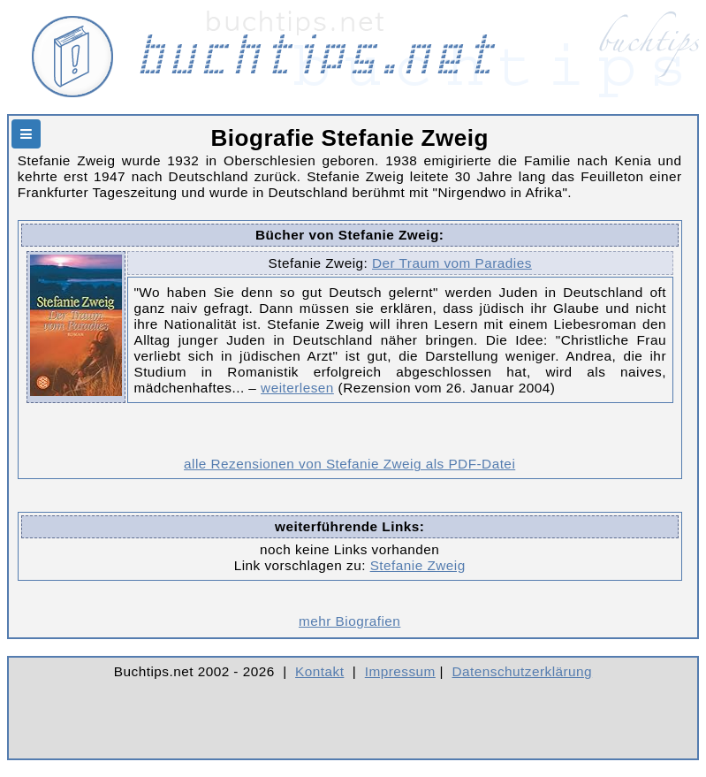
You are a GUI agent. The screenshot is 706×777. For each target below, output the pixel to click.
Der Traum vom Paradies (452, 262)
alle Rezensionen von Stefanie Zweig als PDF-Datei (349, 463)
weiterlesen (297, 387)
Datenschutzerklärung (522, 671)
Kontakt (319, 671)
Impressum (400, 671)
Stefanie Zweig (418, 565)
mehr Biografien (349, 620)
